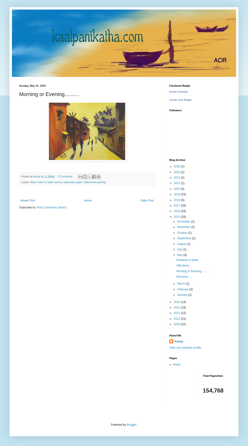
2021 (177, 183)
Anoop (178, 341)
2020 (177, 189)
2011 (177, 318)
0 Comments (65, 176)
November (184, 227)
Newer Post (27, 200)
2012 (177, 313)
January (182, 295)
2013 (177, 307)
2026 (177, 166)
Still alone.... (184, 265)
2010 (177, 324)
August (182, 244)
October (182, 232)
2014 (177, 302)
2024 (177, 172)
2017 (177, 205)
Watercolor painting (95, 182)
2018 (177, 200)
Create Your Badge (180, 99)
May (180, 255)
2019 (177, 194)
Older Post (147, 200)
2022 (177, 177)
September (184, 238)
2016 (177, 211)
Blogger (131, 424)
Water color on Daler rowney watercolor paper (56, 182)
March (181, 283)
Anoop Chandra (178, 91)
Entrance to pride (187, 260)
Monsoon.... (183, 276)
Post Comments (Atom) (51, 207)
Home (88, 200)
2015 (177, 216)
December (184, 221)
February (183, 289)
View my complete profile (185, 347)
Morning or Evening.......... (192, 271)
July (180, 249)
